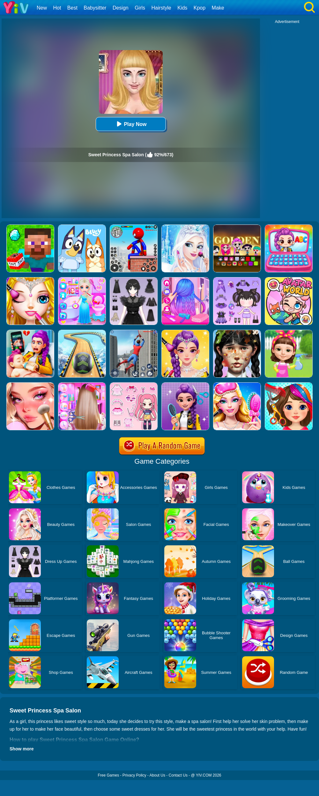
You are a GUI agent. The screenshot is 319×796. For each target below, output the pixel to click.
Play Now (130, 124)
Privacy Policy (134, 775)
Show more (21, 748)
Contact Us (178, 775)
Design (121, 8)
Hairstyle (161, 8)
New (42, 8)
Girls (140, 8)
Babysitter (95, 8)
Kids (182, 8)
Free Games (108, 775)
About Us (157, 775)
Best (72, 8)
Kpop (199, 8)
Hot (57, 8)
